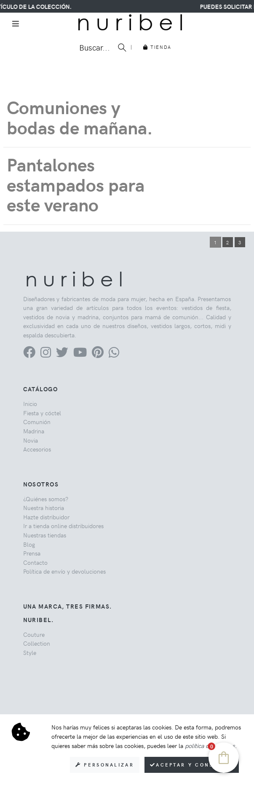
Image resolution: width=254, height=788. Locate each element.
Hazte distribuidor (46, 517)
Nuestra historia (43, 507)
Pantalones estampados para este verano (75, 184)
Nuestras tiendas (44, 535)
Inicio (30, 403)
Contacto (35, 562)
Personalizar (104, 764)
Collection (36, 643)
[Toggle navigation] (15, 23)
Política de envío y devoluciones (64, 571)
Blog (29, 544)
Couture (34, 634)
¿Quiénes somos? (45, 498)
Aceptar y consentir (191, 764)
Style (29, 652)
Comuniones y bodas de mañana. (80, 116)
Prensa (31, 553)
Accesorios (37, 449)
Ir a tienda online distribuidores (63, 525)
